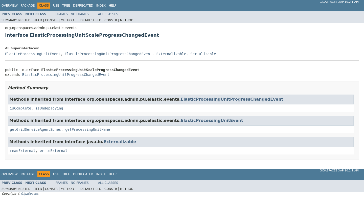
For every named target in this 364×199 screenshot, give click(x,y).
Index (101, 5)
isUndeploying (49, 108)
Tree (66, 5)
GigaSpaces (29, 193)
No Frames (80, 14)
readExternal (22, 151)
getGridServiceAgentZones (35, 129)
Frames (62, 14)
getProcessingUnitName (87, 129)
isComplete (20, 108)
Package (28, 5)
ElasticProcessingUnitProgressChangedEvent (108, 54)
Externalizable (171, 54)
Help (113, 5)
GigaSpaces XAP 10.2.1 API (339, 2)
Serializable (203, 54)
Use (56, 5)
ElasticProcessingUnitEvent (32, 54)
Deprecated (83, 5)
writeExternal (53, 151)
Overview (10, 5)
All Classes (108, 14)
